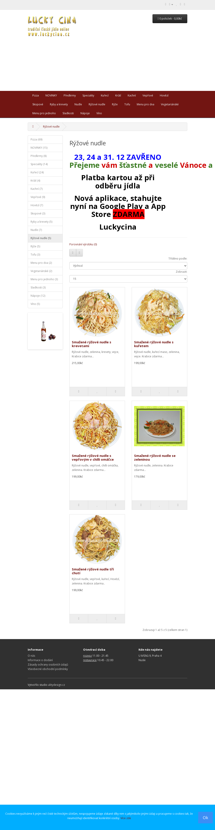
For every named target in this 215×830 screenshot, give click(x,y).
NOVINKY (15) (39, 148)
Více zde (126, 818)
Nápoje (85, 113)
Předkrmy (70, 95)
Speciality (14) (39, 164)
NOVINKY (51, 95)
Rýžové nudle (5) (41, 238)
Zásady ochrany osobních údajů (48, 664)
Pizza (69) (36, 139)
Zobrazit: (181, 272)
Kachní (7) (37, 189)
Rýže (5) (35, 246)
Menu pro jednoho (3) (44, 279)
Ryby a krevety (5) (41, 222)
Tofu (127, 104)
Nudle (78, 104)
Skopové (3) (38, 213)
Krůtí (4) (35, 180)
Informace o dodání (40, 660)
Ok (205, 817)
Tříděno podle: (177, 258)
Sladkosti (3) (38, 287)
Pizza (35, 95)
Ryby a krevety (59, 104)
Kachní (132, 95)
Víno (99, 113)
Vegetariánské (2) (41, 271)
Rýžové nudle (97, 104)
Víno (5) (35, 304)
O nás (31, 656)
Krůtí (118, 95)
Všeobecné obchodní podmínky (48, 669)
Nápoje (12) (38, 296)
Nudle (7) (36, 230)
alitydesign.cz (56, 685)
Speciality (88, 95)
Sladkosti (68, 113)
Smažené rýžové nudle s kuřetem (154, 344)
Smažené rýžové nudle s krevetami (91, 344)
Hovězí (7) (37, 205)
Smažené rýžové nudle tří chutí (93, 571)
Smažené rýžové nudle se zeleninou (155, 457)
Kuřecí (105, 95)
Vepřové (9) (38, 197)
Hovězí (164, 95)
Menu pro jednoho (44, 113)
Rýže (115, 104)
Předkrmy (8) (39, 156)
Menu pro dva (145, 104)
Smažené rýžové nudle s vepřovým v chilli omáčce (93, 457)
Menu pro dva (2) (41, 263)
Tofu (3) (35, 254)
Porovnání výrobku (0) (83, 244)
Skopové (37, 104)
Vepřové (148, 95)
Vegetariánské (170, 104)
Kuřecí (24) (37, 172)
